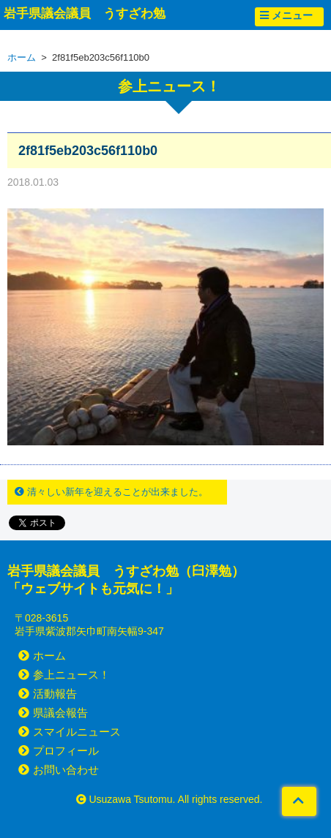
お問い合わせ (58, 769)
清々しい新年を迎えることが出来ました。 (111, 491)
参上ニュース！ (64, 674)
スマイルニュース (69, 731)
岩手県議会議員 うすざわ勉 (85, 13)
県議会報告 (53, 712)
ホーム (21, 57)
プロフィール (58, 750)
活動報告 (47, 693)
